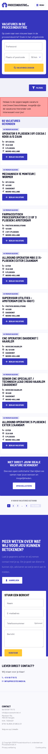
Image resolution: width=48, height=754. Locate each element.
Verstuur (13, 652)
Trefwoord (11, 46)
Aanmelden (12, 580)
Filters (37, 87)
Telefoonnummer (15, 623)
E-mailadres (13, 613)
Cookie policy (41, 747)
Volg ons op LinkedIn (10, 729)
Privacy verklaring (9, 747)
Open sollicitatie (24, 485)
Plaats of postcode (15, 57)
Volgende (35, 506)
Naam (10, 603)
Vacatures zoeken (24, 67)
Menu (40, 5)
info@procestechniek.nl (11, 712)
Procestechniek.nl (9, 744)
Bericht (11, 633)
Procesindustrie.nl (23, 742)
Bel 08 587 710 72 (8, 709)
